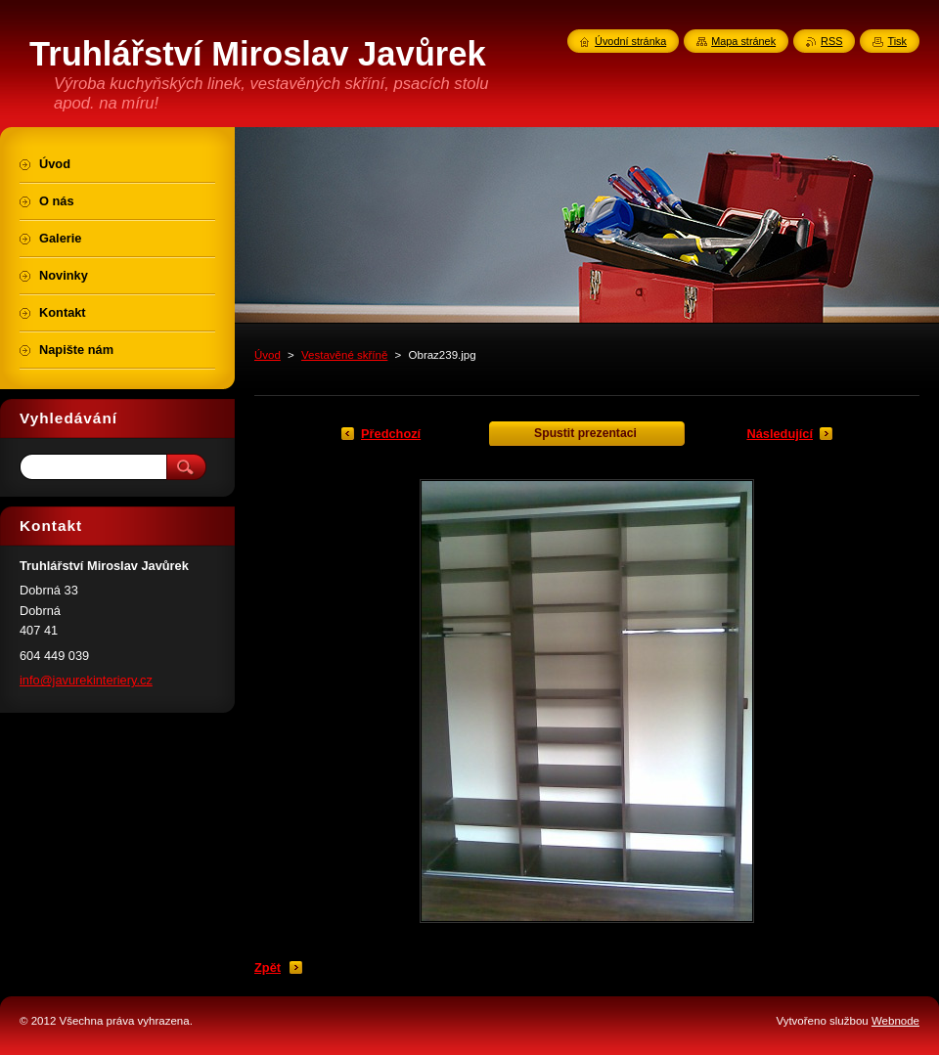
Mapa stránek (743, 41)
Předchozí (391, 433)
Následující (779, 433)
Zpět (267, 967)
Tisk (897, 41)
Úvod (267, 355)
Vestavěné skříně (344, 355)
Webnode (895, 1021)
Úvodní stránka (630, 41)
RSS (831, 41)
